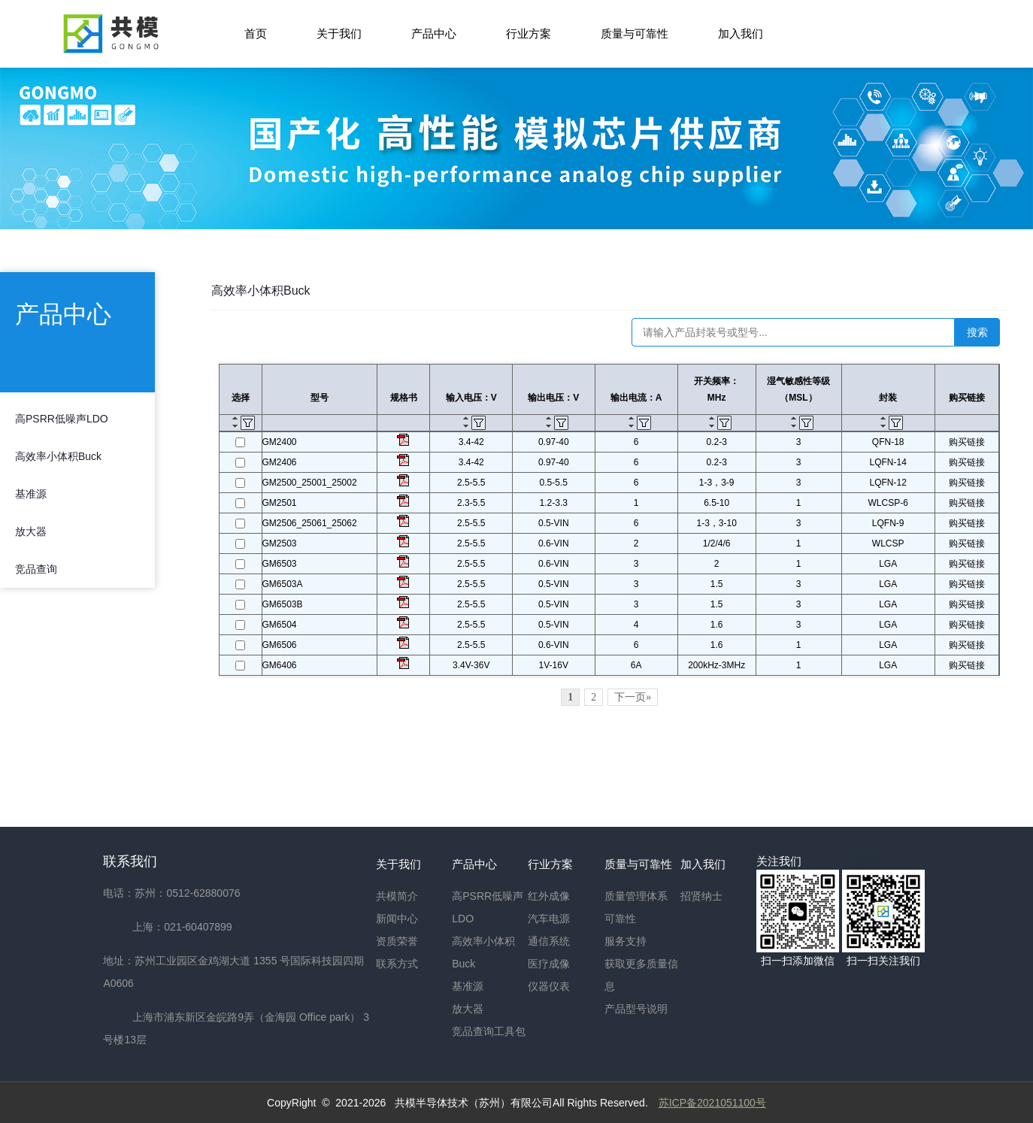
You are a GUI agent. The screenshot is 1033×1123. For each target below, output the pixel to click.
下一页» (632, 697)
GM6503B (282, 604)
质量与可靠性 (634, 33)
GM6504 (279, 624)
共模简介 (397, 896)
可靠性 (620, 919)
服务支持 (625, 941)
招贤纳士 (701, 896)
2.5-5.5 (471, 482)
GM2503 (279, 543)
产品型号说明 (636, 1009)
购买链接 (967, 442)
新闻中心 (397, 919)
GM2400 (279, 442)
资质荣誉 (397, 941)
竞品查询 (36, 569)
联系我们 (130, 861)
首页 (255, 33)
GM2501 (279, 503)
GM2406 (279, 462)
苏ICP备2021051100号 (712, 1103)
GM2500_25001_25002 (309, 482)
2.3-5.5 (471, 503)
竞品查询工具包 (489, 1031)
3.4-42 (471, 442)
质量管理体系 (636, 896)
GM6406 (279, 665)
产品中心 (433, 33)
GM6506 (279, 645)
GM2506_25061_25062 (309, 523)
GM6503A (282, 584)
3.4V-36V (471, 665)
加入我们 (740, 33)
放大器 (31, 531)
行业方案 (528, 33)
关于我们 (339, 33)
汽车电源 (549, 919)
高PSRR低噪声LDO (61, 419)
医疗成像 (549, 964)
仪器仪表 (549, 986)
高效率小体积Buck (58, 456)
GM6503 (279, 563)
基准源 (31, 494)
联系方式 (397, 964)
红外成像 (549, 896)
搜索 (977, 332)
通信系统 (549, 941)
